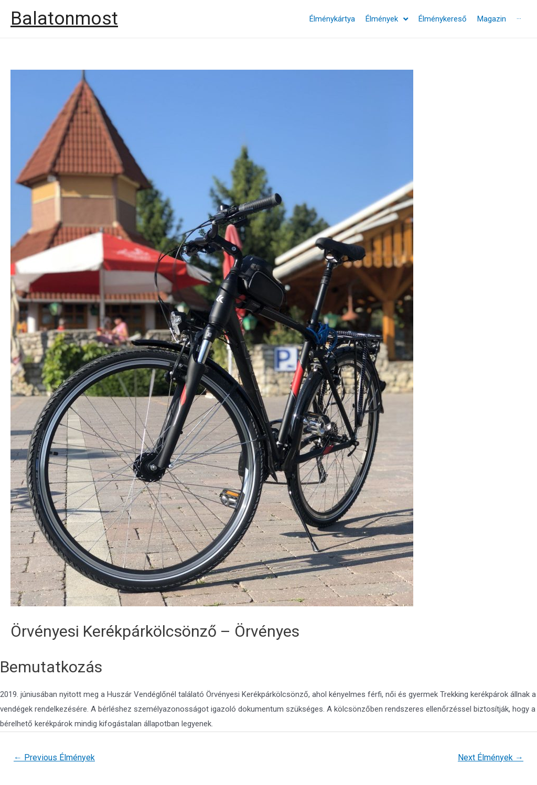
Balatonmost (64, 18)
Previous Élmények (54, 757)
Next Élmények (490, 757)
